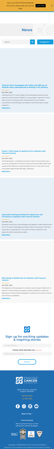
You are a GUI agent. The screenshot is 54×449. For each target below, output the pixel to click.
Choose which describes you (27, 350)
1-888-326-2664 (27, 396)
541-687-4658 (27, 399)
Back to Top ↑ (27, 414)
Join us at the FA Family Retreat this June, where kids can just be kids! (20, 6)
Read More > (6, 108)
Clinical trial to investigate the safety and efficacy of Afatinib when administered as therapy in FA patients (25, 86)
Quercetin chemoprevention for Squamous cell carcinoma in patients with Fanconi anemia (22, 216)
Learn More (41, 6)
